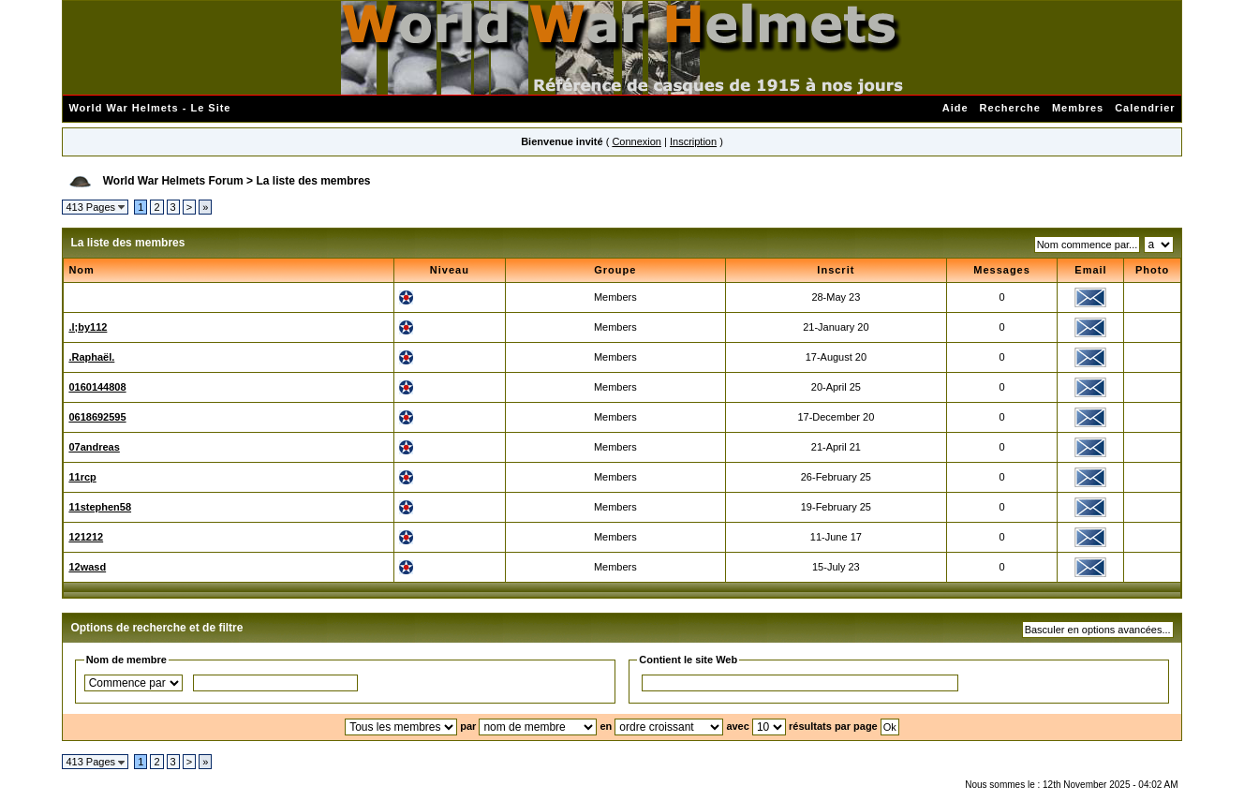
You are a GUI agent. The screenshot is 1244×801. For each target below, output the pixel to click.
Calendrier (1145, 107)
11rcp (82, 476)
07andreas (93, 446)
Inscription (693, 141)
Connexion (636, 141)
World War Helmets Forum (173, 180)
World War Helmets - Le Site (149, 107)
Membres (1077, 107)
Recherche (1010, 107)
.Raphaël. (91, 357)
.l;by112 (87, 327)
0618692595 (97, 417)
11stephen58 (99, 506)
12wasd (87, 566)
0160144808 (97, 387)
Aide (955, 107)
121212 (85, 536)
